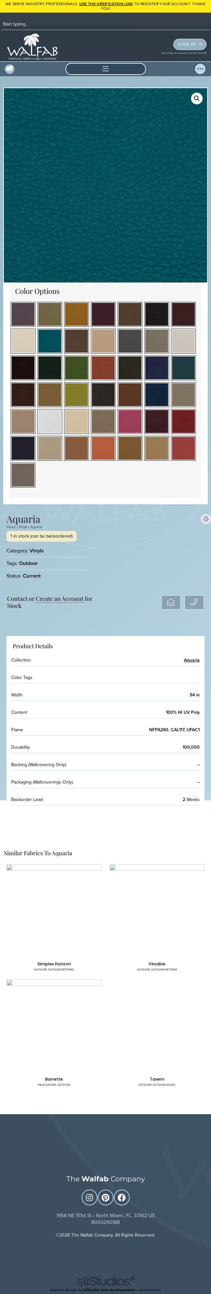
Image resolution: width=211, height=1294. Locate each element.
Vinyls (23, 526)
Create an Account (59, 598)
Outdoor (28, 563)
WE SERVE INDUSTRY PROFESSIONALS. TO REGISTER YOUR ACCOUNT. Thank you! (105, 6)
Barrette (54, 1079)
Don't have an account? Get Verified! (184, 53)
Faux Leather (47, 1085)
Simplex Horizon (54, 964)
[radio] (23, 314)
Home (11, 526)
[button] (105, 69)
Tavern (157, 1079)
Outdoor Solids (164, 1085)
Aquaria (192, 660)
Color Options (37, 290)
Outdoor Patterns (61, 969)
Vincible (157, 964)
